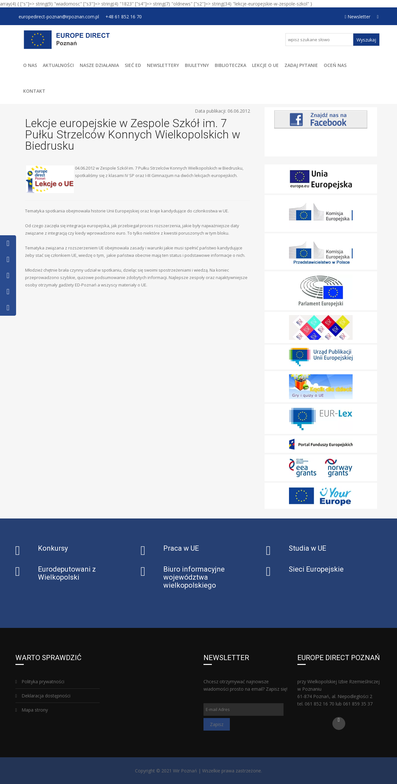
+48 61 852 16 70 (123, 17)
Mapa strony (31, 710)
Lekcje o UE (265, 65)
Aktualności (58, 65)
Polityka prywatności (39, 681)
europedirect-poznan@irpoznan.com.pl (59, 17)
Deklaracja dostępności (42, 696)
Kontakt (34, 91)
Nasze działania (99, 65)
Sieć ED (133, 65)
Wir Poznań (185, 771)
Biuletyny (197, 65)
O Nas (30, 65)
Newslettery (163, 65)
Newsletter (357, 17)
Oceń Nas (335, 65)
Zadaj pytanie (301, 65)
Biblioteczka (230, 65)
